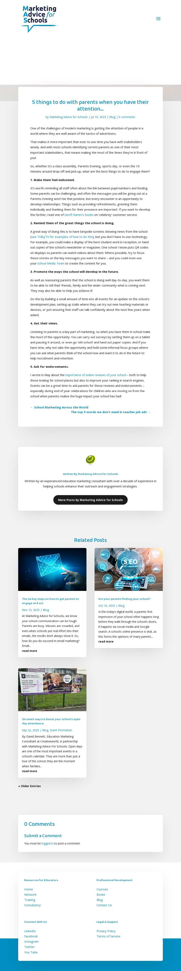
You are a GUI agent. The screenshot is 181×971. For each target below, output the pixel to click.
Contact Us (104, 905)
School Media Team (50, 263)
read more (29, 651)
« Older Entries (29, 786)
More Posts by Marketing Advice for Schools (90, 500)
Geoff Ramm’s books (79, 215)
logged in (48, 843)
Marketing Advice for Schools (68, 117)
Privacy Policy (106, 931)
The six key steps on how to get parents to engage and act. (50, 601)
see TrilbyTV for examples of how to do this (62, 237)
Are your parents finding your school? (124, 599)
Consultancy (32, 905)
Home (28, 889)
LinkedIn (30, 931)
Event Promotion (61, 730)
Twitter (29, 947)
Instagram (31, 941)
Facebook (31, 936)
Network (30, 894)
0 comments (127, 117)
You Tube (31, 952)
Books (101, 894)
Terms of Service (108, 936)
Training (29, 900)
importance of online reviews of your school (95, 375)
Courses (102, 889)
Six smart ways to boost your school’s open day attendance (51, 721)
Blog (112, 117)
